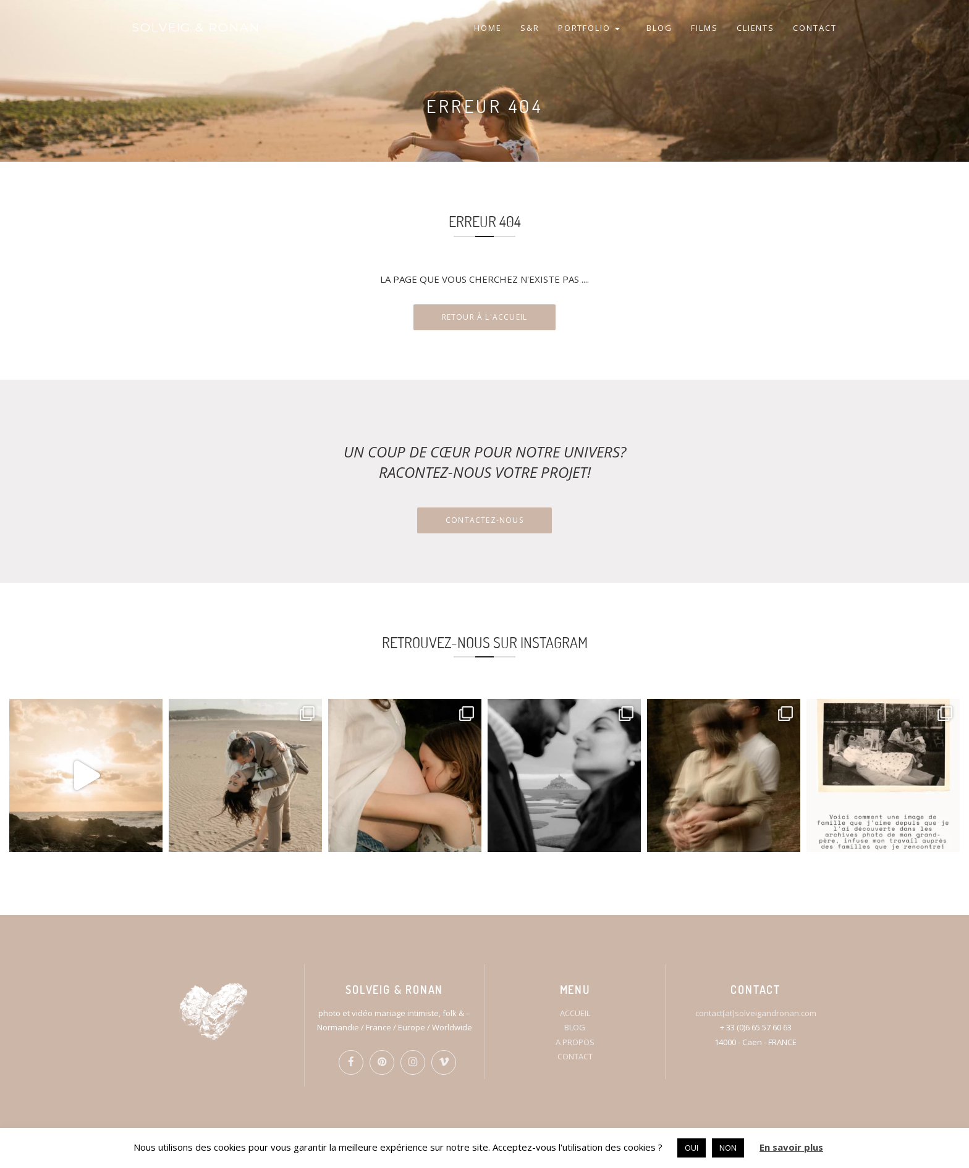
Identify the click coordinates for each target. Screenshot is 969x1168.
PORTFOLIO (589, 27)
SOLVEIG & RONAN (196, 27)
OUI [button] (691, 1147)
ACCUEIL (575, 1013)
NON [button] (728, 1147)
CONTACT (815, 27)
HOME (488, 27)
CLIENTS (756, 27)
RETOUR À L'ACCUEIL (485, 317)
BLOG (659, 27)
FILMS (704, 27)
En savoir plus (791, 1147)
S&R (530, 27)
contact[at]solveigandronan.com (755, 1013)
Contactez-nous (484, 520)
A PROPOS (575, 1042)
